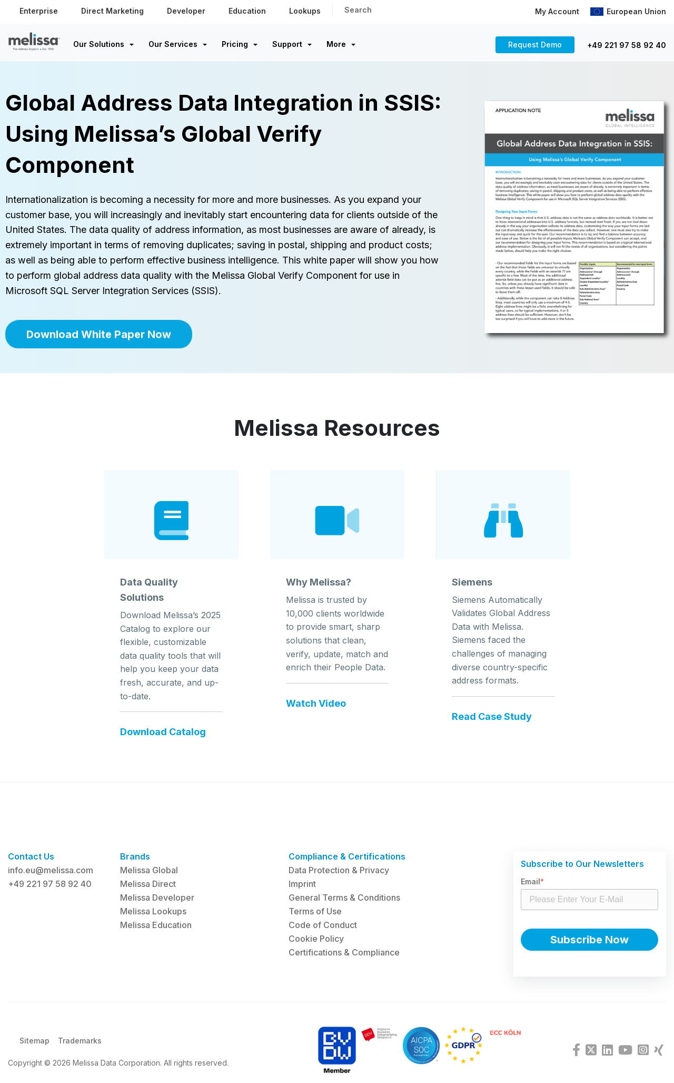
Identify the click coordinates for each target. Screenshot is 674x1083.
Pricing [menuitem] (235, 44)
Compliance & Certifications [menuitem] (347, 856)
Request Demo (535, 44)
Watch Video (316, 715)
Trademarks (80, 1047)
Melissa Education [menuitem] (156, 925)
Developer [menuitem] (186, 10)
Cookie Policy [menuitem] (316, 938)
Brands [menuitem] (135, 856)
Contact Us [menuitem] (31, 856)
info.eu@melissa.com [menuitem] (50, 870)
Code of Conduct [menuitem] (323, 925)
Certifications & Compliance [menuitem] (344, 952)
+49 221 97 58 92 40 (626, 45)
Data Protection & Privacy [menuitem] (339, 870)
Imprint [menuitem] (302, 884)
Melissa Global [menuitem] (149, 870)
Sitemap (34, 1047)
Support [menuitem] (287, 44)
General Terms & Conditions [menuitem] (344, 897)
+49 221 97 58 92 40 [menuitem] (50, 884)
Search (358, 9)
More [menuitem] (336, 44)
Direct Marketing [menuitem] (112, 10)
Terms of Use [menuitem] (315, 911)
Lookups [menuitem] (305, 10)
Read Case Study (492, 729)
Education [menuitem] (247, 10)
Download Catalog (163, 744)
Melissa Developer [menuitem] (157, 897)
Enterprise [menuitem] (38, 10)
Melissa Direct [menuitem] (148, 884)
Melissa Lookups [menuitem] (153, 911)
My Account (557, 11)
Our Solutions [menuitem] (98, 44)
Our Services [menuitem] (172, 44)
